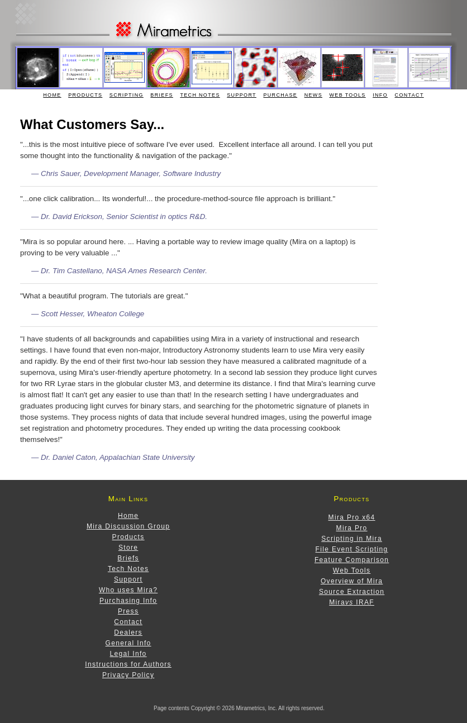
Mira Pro (352, 528)
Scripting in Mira (351, 539)
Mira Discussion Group (128, 526)
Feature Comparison (351, 560)
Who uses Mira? (128, 590)
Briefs (161, 95)
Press (128, 611)
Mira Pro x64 (351, 517)
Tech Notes (200, 95)
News (313, 95)
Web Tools (348, 95)
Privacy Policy (128, 675)
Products (85, 95)
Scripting (126, 95)
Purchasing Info (128, 601)
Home (52, 95)
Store (128, 547)
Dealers (128, 632)
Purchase (280, 95)
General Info (128, 643)
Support (241, 95)
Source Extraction (351, 592)
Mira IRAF (351, 602)
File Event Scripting (352, 549)
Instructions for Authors (128, 664)
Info (380, 95)
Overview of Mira (352, 581)
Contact (409, 95)
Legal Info (128, 654)
